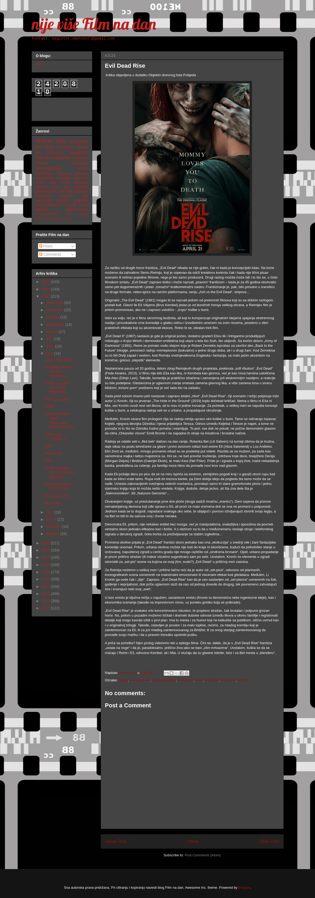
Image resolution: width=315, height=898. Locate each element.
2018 (46, 572)
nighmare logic (47, 218)
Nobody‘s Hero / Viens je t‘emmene (58, 371)
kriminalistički (49, 168)
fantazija (81, 173)
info (39, 64)
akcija (82, 146)
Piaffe (49, 406)
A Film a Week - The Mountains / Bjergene (60, 472)
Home (193, 841)
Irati (48, 461)
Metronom (53, 453)
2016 (46, 586)
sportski (62, 200)
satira (40, 182)
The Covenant (56, 399)
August (52, 332)
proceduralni (46, 191)
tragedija (81, 200)
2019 (46, 565)
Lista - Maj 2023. (59, 360)
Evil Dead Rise (57, 496)
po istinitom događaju (62, 152)
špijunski (43, 196)
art (38, 146)
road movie (59, 182)
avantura (80, 178)
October (53, 317)
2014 (46, 601)
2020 (46, 557)
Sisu (48, 446)
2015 (46, 594)
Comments (50, 254)
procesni (66, 196)
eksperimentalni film (54, 214)
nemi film (64, 218)
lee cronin (228, 680)
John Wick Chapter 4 (55, 436)
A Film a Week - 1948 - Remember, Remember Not (59, 420)
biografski (61, 157)
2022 (46, 543)
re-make (69, 205)
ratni (56, 187)
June (50, 346)
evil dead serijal (164, 680)
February (54, 526)
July (50, 339)
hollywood (185, 680)
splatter (243, 680)
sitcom (83, 214)
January (53, 534)
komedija (212, 680)
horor (199, 680)
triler (61, 141)
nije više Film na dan (94, 24)
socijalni (65, 146)
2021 (46, 550)
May (50, 353)
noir (66, 187)
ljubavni (64, 173)
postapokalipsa (48, 205)
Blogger (244, 888)
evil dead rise (140, 680)
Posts (46, 246)
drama (44, 141)
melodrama (45, 173)
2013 (46, 608)
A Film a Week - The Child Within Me (58, 387)
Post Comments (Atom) (203, 855)
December (55, 303)
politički (43, 157)
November (55, 310)
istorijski (80, 163)
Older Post (269, 841)
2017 (46, 579)
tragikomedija (77, 209)
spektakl (81, 182)
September (55, 324)
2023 (46, 296)
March (51, 519)
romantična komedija (53, 178)
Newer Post (116, 841)
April (50, 512)
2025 (46, 282)
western (42, 187)
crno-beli (65, 191)
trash (83, 168)
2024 (46, 289)
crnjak (123, 680)
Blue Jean (53, 503)
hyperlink (80, 187)
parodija (81, 191)
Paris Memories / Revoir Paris (59, 486)
